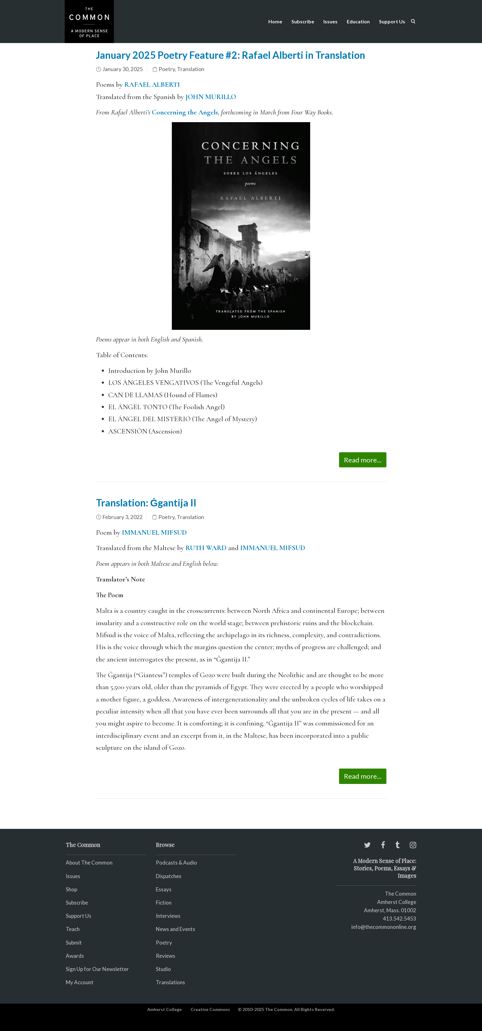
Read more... (362, 460)
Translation (190, 69)
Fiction (164, 902)
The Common (400, 893)
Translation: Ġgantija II (146, 503)
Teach (73, 929)
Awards (75, 956)
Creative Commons (210, 1009)
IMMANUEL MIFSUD (154, 532)
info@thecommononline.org (383, 927)
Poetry (167, 69)
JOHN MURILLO (210, 97)
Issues (330, 21)
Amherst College (164, 1009)
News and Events (175, 929)
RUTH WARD (206, 548)
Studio (163, 969)
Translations (170, 982)
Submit (74, 942)
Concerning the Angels (185, 112)
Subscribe (302, 21)
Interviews (168, 916)
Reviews (165, 956)
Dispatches (168, 876)
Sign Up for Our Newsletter (97, 969)
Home (275, 21)
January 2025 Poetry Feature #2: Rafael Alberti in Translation (230, 55)
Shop (71, 889)
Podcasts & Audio (176, 862)
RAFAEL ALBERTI (152, 84)
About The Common (89, 862)
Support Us (392, 21)
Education (358, 21)
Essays (164, 889)
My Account (79, 982)
